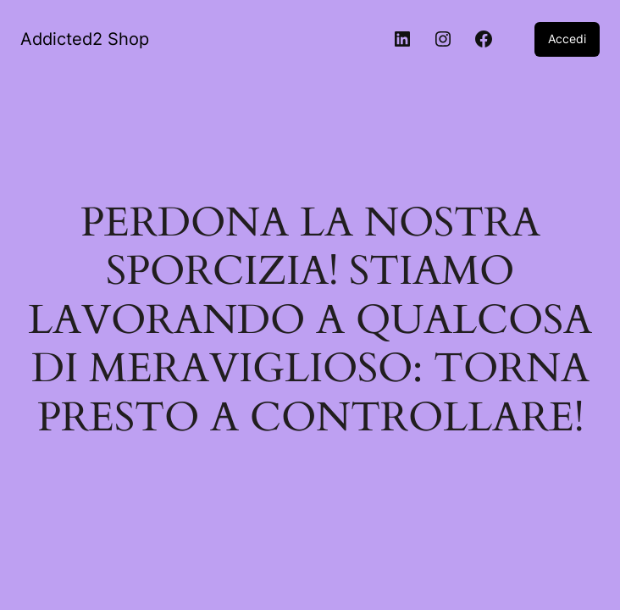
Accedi (567, 38)
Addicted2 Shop (84, 39)
